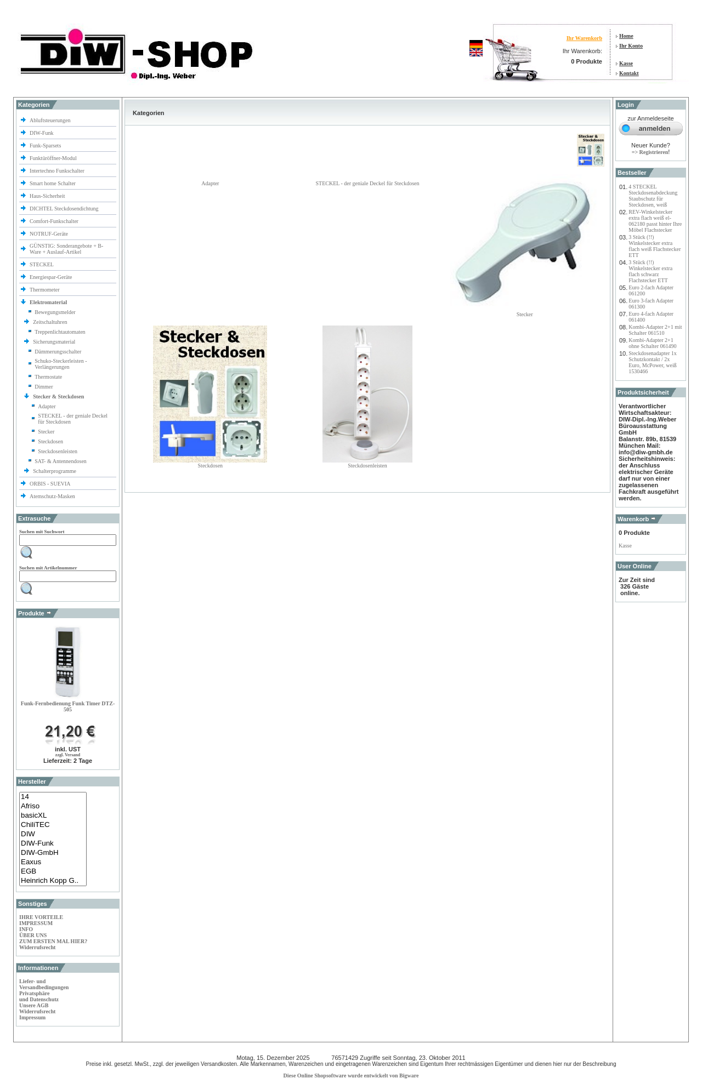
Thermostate (48, 377)
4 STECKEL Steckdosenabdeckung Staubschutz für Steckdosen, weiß (653, 196)
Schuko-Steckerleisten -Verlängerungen (61, 364)
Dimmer (44, 387)
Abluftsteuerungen (51, 120)
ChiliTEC (53, 825)
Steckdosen (50, 441)
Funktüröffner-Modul (53, 158)
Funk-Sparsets (46, 145)
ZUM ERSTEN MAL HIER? (53, 941)
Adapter (46, 406)
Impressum (32, 1017)
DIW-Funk (42, 133)
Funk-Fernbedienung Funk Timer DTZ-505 (68, 706)
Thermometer (45, 290)
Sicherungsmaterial (55, 342)
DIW (53, 834)
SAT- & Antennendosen (61, 461)
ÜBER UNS (33, 935)
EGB (53, 871)
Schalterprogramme (55, 471)
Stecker (46, 432)
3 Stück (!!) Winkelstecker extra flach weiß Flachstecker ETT (655, 246)
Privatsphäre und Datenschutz (39, 996)
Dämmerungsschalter (58, 352)
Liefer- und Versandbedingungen (44, 984)
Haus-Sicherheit (48, 196)
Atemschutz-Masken (52, 496)
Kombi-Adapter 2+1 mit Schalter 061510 (655, 330)
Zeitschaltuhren (51, 322)
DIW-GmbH (53, 853)
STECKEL (42, 264)
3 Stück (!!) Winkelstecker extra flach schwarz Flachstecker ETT (650, 271)
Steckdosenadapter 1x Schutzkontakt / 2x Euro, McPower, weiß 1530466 (652, 362)
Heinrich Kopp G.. (53, 881)
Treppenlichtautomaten (60, 332)
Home (626, 36)
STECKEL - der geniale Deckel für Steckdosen (367, 183)
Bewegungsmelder (55, 312)
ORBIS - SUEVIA (50, 484)
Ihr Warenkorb (584, 38)
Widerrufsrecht (37, 947)
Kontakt (629, 73)
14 (53, 797)
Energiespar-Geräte (51, 277)
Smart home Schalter (53, 183)
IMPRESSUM (36, 923)
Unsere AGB (33, 1005)
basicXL (53, 815)
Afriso (53, 806)
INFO (26, 929)
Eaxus (53, 862)
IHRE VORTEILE (41, 917)
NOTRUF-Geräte (49, 234)
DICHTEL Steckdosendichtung (64, 209)
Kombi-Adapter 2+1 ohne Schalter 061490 (652, 343)
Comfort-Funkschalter (55, 221)
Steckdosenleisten (57, 451)
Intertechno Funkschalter (58, 171)
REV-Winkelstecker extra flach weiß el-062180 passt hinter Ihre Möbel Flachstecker (655, 221)
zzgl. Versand (67, 754)
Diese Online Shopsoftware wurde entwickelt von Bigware (351, 1075)
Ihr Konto (631, 46)
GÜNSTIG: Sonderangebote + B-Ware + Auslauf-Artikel (66, 249)
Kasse (626, 63)
